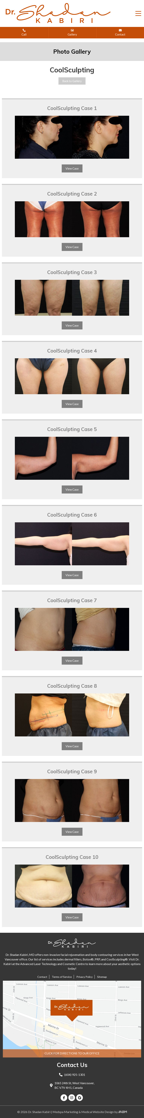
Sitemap (102, 976)
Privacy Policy (84, 976)
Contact (42, 976)
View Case (72, 168)
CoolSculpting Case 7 (72, 600)
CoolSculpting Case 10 (72, 857)
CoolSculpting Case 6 (72, 515)
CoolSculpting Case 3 (72, 272)
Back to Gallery (72, 81)
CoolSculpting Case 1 (72, 108)
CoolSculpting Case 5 (72, 429)
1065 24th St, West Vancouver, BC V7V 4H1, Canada (72, 1085)
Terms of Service (62, 976)
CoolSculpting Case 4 (72, 351)
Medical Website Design (97, 1112)
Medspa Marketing (66, 1112)
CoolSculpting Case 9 (72, 771)
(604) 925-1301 (72, 1074)
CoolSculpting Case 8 (72, 686)
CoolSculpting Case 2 (72, 194)
